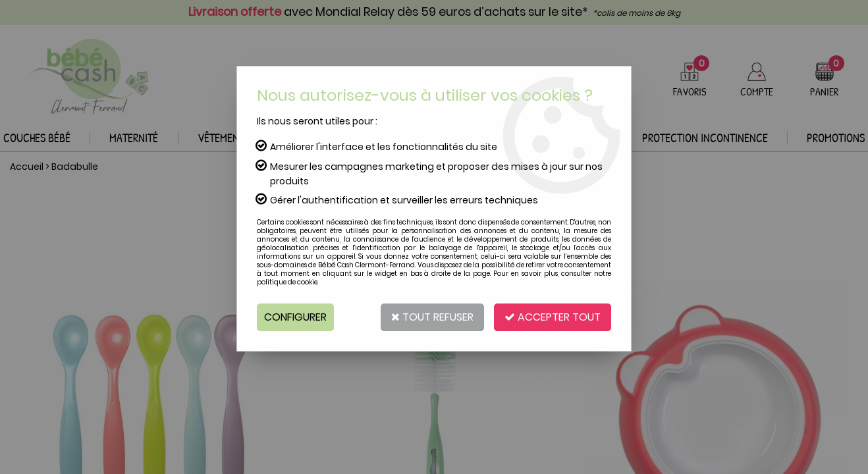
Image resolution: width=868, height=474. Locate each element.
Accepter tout (552, 317)
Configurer (295, 317)
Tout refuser (432, 317)
